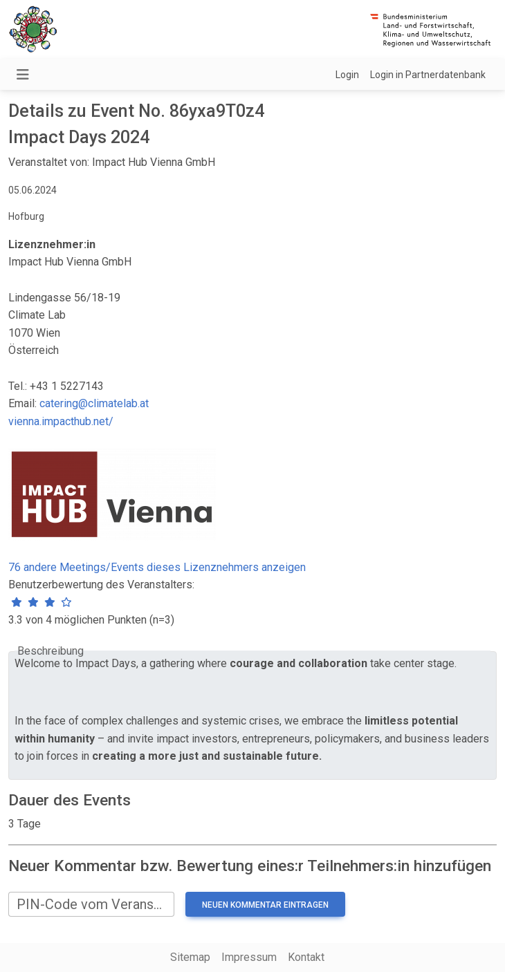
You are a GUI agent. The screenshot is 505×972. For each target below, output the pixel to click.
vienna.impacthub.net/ (60, 421)
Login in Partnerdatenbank (428, 74)
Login (347, 74)
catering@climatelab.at (94, 403)
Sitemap (190, 957)
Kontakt (306, 957)
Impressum (249, 957)
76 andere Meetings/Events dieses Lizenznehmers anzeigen (157, 567)
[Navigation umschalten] (22, 74)
